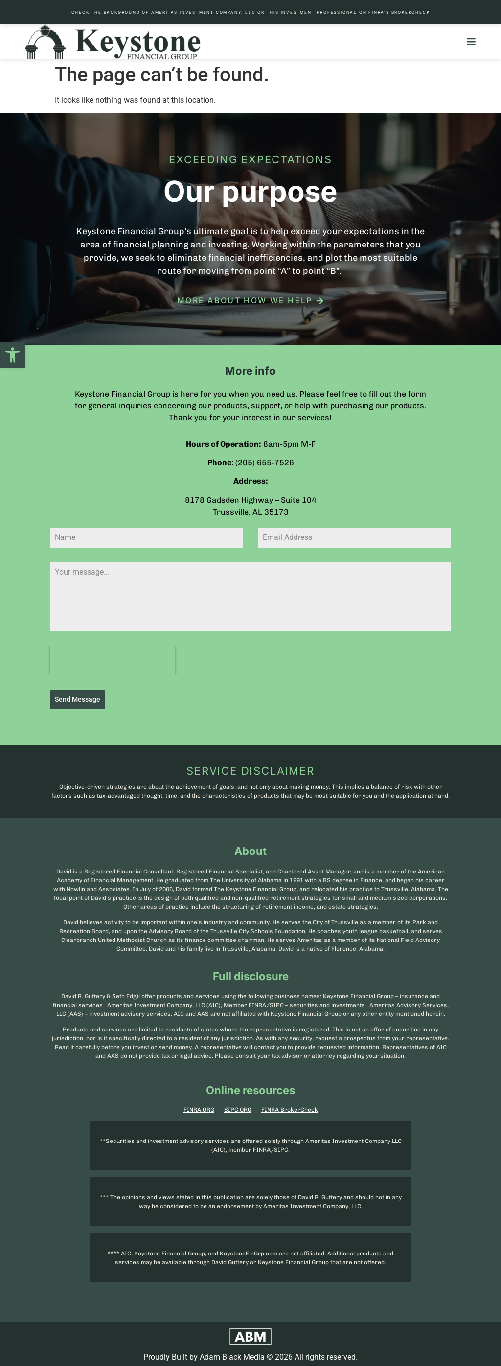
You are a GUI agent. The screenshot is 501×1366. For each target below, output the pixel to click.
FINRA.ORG (198, 1108)
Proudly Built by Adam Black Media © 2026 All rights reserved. (250, 1355)
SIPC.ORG (237, 1108)
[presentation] (112, 660)
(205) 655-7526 (264, 462)
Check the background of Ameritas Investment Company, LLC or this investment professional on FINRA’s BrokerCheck (250, 12)
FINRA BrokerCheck (289, 1108)
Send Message (77, 699)
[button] (12, 355)
